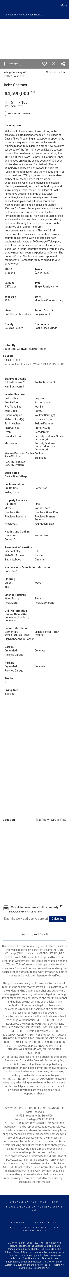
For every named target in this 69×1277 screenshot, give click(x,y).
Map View (42, 819)
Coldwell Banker (23, 1202)
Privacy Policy (46, 1222)
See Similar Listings (19, 113)
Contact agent (12, 64)
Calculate (57, 918)
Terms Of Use (21, 1222)
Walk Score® (41, 934)
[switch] (44, 64)
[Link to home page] (3, 5)
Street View (58, 819)
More (63, 5)
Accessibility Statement (29, 1227)
